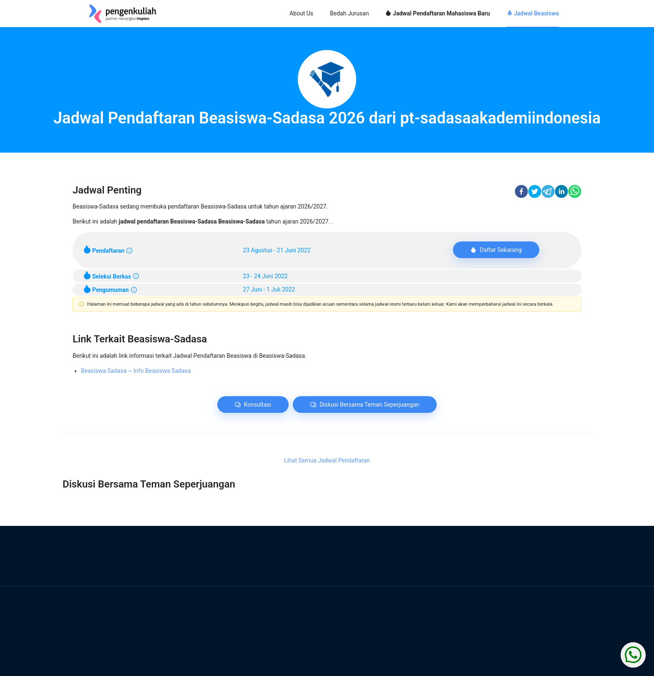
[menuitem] (301, 14)
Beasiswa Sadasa (136, 370)
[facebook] (521, 193)
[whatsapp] (574, 193)
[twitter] (534, 193)
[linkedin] (561, 193)
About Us (301, 13)
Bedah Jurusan (349, 13)
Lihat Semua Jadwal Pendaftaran (327, 460)
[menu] (377, 13)
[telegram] (548, 193)
